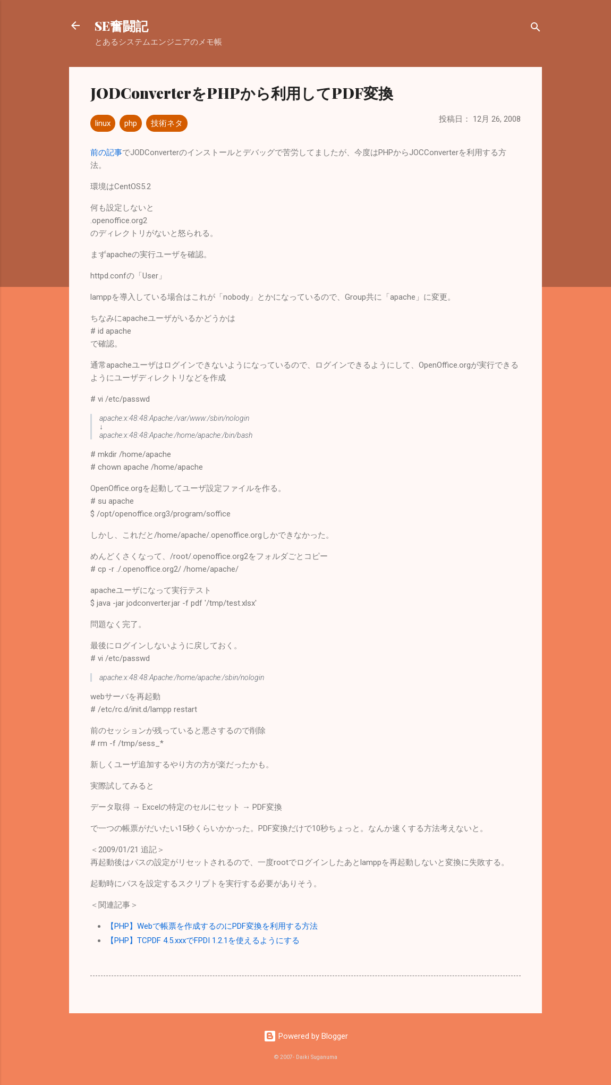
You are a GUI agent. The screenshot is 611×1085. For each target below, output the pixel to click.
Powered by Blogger (306, 1036)
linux (103, 123)
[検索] (535, 29)
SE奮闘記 (121, 25)
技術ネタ (167, 123)
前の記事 (106, 152)
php (130, 123)
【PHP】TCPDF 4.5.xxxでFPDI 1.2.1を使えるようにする (203, 940)
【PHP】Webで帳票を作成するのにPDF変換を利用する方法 (212, 926)
